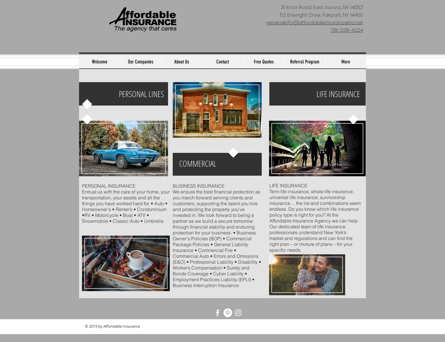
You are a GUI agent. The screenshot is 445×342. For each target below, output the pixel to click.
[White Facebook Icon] (217, 312)
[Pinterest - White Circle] (227, 312)
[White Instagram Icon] (238, 312)
